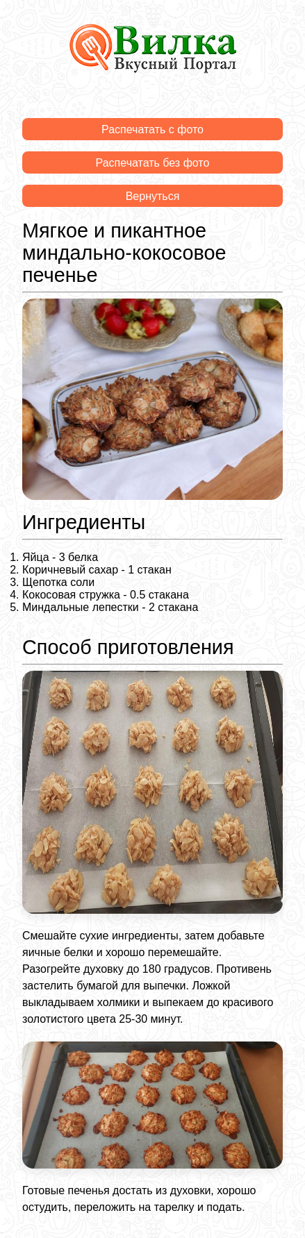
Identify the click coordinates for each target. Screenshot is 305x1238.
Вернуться (153, 196)
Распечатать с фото (152, 129)
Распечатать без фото (153, 163)
